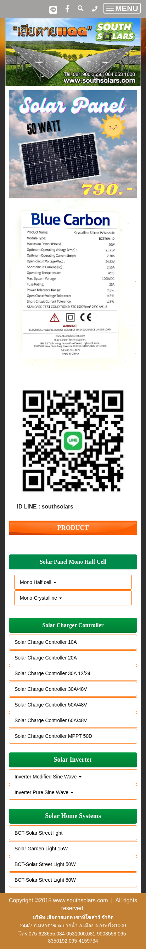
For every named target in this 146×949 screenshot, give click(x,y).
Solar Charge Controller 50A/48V (51, 705)
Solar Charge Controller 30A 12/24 (52, 673)
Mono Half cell (38, 582)
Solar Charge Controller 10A (46, 642)
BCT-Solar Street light (38, 833)
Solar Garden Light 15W (41, 848)
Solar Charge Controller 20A (46, 658)
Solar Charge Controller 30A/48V (51, 689)
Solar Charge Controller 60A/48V (51, 720)
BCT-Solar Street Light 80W (45, 880)
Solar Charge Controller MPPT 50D (53, 736)
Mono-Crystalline (41, 598)
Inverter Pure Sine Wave (44, 792)
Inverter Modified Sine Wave (48, 776)
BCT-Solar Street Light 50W (45, 864)
